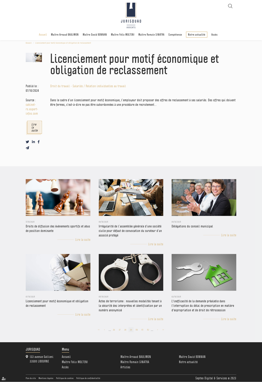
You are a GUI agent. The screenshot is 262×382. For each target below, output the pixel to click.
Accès (214, 34)
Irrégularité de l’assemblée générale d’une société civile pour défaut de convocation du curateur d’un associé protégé (130, 230)
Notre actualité (196, 34)
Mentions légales (46, 378)
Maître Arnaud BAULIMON (65, 34)
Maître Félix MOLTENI (123, 34)
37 (120, 330)
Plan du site (31, 378)
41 (142, 330)
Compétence (175, 34)
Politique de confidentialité (88, 378)
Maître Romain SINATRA (151, 34)
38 (125, 330)
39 (131, 330)
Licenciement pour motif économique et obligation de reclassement (63, 43)
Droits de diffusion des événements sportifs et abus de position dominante (58, 228)
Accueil (43, 34)
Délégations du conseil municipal (192, 226)
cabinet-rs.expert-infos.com (32, 109)
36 (114, 330)
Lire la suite (34, 127)
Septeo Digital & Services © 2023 (215, 378)
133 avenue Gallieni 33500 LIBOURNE (41, 359)
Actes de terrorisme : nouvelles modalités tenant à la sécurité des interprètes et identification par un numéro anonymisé (130, 305)
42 (148, 330)
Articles (125, 367)
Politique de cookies (65, 378)
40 (137, 330)
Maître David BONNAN (95, 34)
